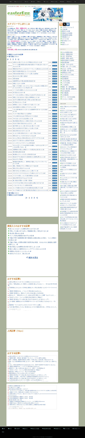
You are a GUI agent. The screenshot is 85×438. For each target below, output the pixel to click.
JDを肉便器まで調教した (68, 127)
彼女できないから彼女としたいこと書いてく (25, 170)
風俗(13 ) (20, 44)
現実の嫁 (15, 78)
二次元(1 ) (50, 38)
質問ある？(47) (52, 30)
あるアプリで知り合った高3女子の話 (23, 140)
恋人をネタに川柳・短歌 (19, 76)
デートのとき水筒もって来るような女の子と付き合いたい (28, 95)
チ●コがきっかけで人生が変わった (22, 118)
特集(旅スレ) (69, 1)
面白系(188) (65, 62)
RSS (75, 1)
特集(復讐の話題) (67, 35)
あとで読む (55, 62)
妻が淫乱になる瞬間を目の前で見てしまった (23, 246)
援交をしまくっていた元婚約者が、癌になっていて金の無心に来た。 (69, 131)
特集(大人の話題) (54, 1)
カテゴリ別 (46, 1)
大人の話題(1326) (11, 28)
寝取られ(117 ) (31, 42)
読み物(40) (25, 31)
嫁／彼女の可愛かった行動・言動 (22, 180)
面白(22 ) (43, 45)
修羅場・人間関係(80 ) (12, 44)
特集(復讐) (62, 1)
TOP (11, 1)
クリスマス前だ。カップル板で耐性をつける (25, 175)
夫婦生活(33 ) (14, 38)
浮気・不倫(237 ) (47, 36)
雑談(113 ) (27, 39)
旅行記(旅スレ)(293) (49, 28)
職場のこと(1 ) (34, 39)
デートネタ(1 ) (30, 45)
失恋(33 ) (25, 44)
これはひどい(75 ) (42, 39)
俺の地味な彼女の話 (18, 152)
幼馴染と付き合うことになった (19, 251)
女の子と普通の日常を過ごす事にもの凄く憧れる (26, 99)
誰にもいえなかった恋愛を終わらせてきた (23, 229)
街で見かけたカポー (18, 92)
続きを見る (32, 257)
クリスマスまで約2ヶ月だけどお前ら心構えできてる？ (27, 183)
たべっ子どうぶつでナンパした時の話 (23, 143)
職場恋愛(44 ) (36, 38)
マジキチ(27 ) (52, 44)
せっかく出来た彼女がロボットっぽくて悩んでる (26, 133)
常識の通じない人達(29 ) (21, 42)
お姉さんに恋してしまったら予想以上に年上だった (26, 62)
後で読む (26, 1)
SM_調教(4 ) (24, 36)
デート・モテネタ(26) (41, 32)
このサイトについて (18, 1)
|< (8, 59)
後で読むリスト (66, 40)
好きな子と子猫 (17, 159)
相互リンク (65, 44)
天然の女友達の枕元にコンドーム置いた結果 (25, 73)
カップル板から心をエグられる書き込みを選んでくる (27, 187)
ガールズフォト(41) (11, 31)
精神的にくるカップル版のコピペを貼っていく (25, 104)
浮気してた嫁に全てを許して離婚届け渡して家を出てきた (28, 231)
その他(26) (33, 32)
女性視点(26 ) (45, 44)
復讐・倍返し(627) (40, 28)
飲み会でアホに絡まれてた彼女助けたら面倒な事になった (28, 157)
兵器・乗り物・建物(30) (12, 32)
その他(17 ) (49, 41)
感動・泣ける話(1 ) (31, 36)
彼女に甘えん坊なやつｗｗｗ (20, 168)
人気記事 (33, 1)
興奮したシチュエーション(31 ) (25, 38)
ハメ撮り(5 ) (31, 44)
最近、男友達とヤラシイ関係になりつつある (25, 166)
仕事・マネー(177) (16, 30)
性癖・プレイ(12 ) (16, 36)
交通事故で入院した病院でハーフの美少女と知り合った (28, 149)
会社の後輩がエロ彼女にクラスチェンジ (23, 107)
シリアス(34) (38, 31)
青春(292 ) (46, 42)
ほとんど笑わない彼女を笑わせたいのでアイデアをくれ (28, 138)
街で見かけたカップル (19, 102)
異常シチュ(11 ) (37, 44)
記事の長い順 (27, 49)
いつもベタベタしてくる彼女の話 (22, 185)
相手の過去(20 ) (21, 39)
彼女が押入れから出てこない (20, 130)
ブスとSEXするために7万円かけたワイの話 (24, 116)
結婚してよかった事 (18, 83)
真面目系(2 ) (23, 45)
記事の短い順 (34, 49)
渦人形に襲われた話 (15, 233)
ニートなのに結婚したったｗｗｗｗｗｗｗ (24, 90)
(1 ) (38, 41)
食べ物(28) (28, 32)
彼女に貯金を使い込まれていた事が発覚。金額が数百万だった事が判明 (69, 159)
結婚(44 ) (9, 36)
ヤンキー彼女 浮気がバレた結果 (21, 113)
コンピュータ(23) (51, 32)
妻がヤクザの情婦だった (67, 163)
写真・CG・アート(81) (26, 30)
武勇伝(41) (19, 31)
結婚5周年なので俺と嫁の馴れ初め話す (23, 81)
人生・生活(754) (31, 28)
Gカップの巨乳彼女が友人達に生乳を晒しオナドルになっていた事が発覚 (69, 219)
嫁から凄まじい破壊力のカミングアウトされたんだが (26, 249)
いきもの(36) (31, 31)
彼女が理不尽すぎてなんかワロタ (22, 178)
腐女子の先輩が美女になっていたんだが (23, 71)
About (10, 428)
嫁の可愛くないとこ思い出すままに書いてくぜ (25, 126)
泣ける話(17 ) (37, 45)
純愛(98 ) (13, 42)
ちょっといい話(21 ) (31, 41)
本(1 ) (15, 39)
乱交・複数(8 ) (42, 41)
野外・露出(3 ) (53, 42)
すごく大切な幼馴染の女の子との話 (20, 235)
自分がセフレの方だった (67, 155)
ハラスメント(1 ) (43, 38)
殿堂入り (39, 1)
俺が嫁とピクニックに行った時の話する (23, 154)
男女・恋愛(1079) (67, 54)
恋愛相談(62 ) (40, 36)
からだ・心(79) (35, 30)
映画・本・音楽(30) (51, 31)
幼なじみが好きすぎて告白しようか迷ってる (25, 128)
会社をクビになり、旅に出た (18, 253)
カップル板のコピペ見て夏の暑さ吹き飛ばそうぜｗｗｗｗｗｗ (29, 190)
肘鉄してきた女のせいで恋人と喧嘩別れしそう (25, 97)
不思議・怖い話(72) (43, 30)
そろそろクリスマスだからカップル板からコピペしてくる (28, 173)
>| (19, 59)
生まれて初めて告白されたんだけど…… (23, 123)
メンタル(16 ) (23, 41)
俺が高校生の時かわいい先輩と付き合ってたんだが (26, 121)
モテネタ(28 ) (17, 45)
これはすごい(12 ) (40, 42)
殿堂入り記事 (66, 31)
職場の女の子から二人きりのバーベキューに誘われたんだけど (29, 69)
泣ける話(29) (22, 32)
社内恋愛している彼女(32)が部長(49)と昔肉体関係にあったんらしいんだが (69, 213)
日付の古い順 (21, 49)
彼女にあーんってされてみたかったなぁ (23, 135)
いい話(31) (43, 31)
